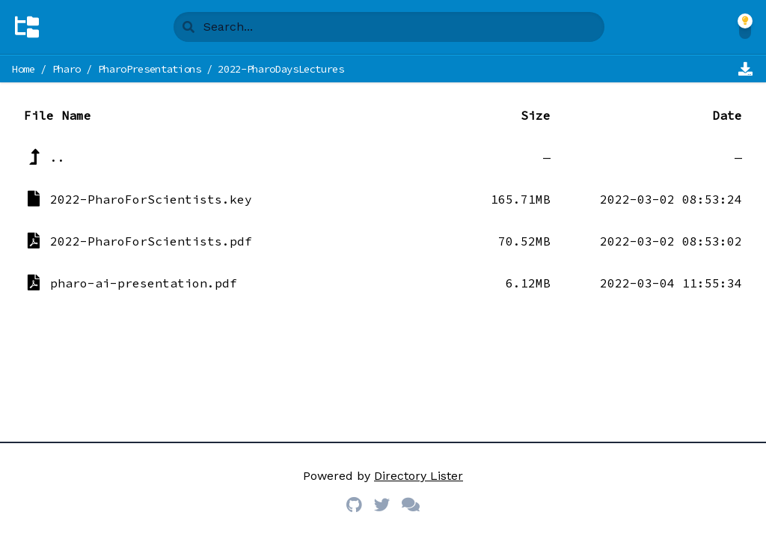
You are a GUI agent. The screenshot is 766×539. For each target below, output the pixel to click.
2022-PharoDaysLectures (280, 69)
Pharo (66, 69)
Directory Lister (418, 476)
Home (23, 69)
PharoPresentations (149, 69)
